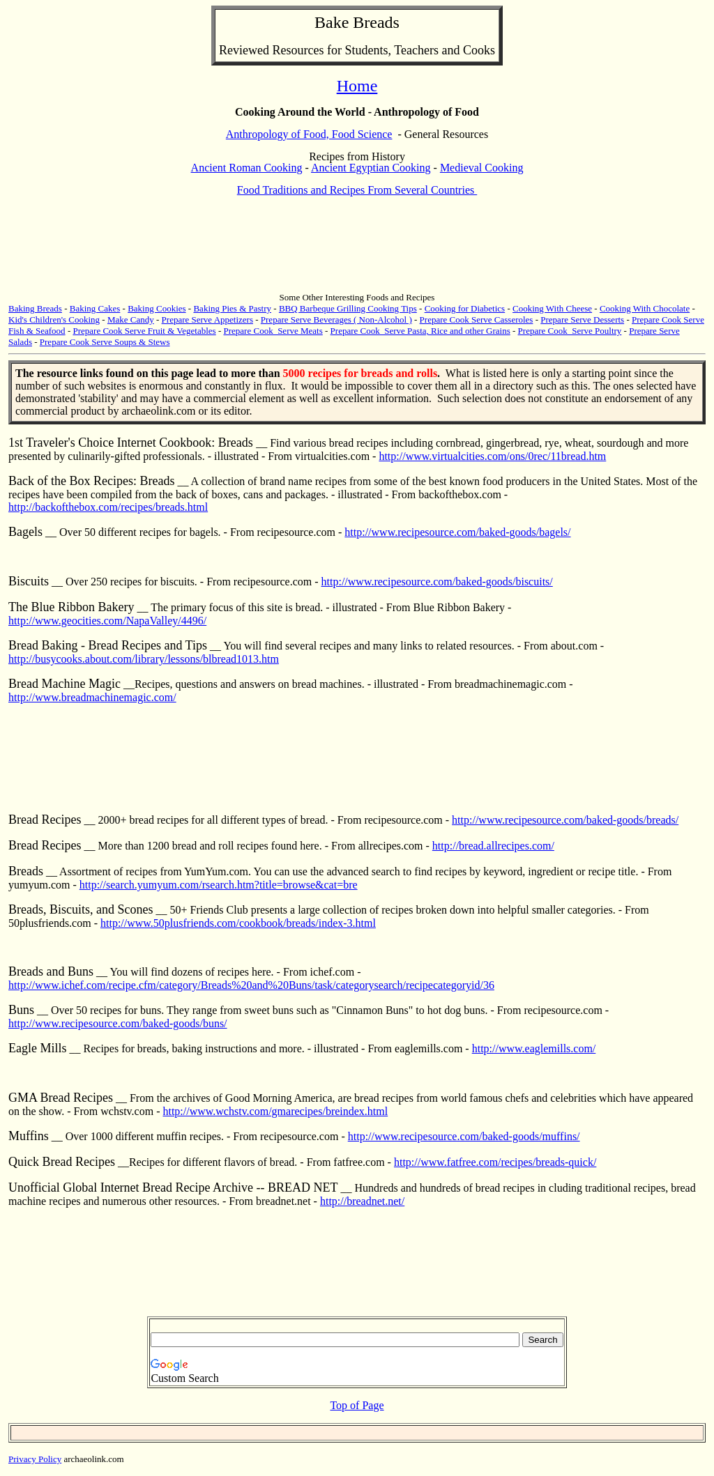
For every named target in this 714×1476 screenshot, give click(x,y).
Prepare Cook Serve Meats (273, 330)
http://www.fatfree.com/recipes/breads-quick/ (495, 1162)
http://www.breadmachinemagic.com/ (92, 697)
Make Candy (130, 319)
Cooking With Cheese (552, 308)
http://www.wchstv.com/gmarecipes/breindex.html (275, 1111)
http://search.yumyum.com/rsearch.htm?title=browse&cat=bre (218, 885)
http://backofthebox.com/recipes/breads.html (108, 507)
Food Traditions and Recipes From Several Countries (357, 190)
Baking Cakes (95, 308)
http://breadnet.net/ (362, 1201)
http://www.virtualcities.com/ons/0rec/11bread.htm (492, 456)
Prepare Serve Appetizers (207, 319)
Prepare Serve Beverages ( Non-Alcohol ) (336, 319)
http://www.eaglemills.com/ (534, 1048)
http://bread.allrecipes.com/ (493, 846)
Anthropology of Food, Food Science (309, 134)
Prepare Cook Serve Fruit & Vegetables (144, 330)
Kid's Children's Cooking (54, 319)
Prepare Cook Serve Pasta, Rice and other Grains (420, 330)
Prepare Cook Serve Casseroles (476, 319)
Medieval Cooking (482, 168)
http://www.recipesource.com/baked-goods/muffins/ (464, 1136)
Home (357, 86)
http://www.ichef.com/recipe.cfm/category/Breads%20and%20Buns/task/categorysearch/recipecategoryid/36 (251, 985)
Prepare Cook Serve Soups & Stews (105, 342)
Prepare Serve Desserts (582, 319)
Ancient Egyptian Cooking (371, 168)
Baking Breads (35, 308)
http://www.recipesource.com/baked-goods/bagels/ (457, 532)
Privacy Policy (34, 1459)
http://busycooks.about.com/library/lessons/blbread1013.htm (143, 659)
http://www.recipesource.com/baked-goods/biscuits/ (437, 581)
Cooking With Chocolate (645, 308)
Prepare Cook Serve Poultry (570, 330)
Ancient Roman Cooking (247, 168)
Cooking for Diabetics (465, 308)
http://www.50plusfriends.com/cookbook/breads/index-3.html (238, 923)
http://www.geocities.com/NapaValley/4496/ (107, 620)
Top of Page (356, 1405)
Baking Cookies (156, 308)
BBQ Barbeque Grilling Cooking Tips (348, 308)
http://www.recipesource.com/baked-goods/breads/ (565, 820)
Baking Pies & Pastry (232, 308)
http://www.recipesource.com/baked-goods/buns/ (117, 1023)
